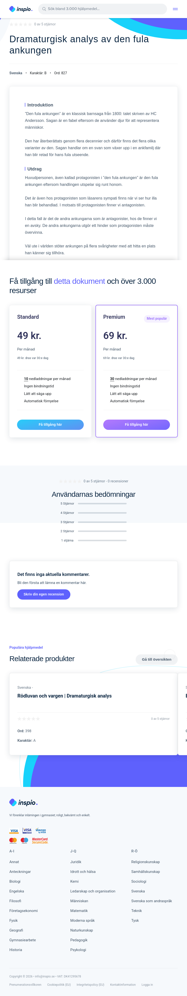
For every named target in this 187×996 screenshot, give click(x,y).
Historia (15, 950)
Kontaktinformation (123, 984)
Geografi (16, 930)
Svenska (138, 891)
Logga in (147, 984)
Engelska (16, 891)
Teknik (136, 911)
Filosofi (15, 901)
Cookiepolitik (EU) (59, 984)
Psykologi (78, 950)
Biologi (14, 881)
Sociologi (138, 881)
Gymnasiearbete (22, 940)
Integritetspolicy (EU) (90, 984)
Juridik (75, 862)
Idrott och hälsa (83, 871)
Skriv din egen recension (44, 594)
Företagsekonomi (23, 911)
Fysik (13, 920)
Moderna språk (82, 920)
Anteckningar (20, 871)
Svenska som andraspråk (151, 901)
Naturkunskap (81, 930)
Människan (79, 901)
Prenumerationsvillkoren (25, 984)
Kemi (74, 881)
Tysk (135, 920)
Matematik (79, 911)
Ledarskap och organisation (92, 891)
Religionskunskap (145, 862)
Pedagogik (79, 940)
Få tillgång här (50, 424)
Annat (14, 862)
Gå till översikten (156, 659)
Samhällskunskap (145, 871)
